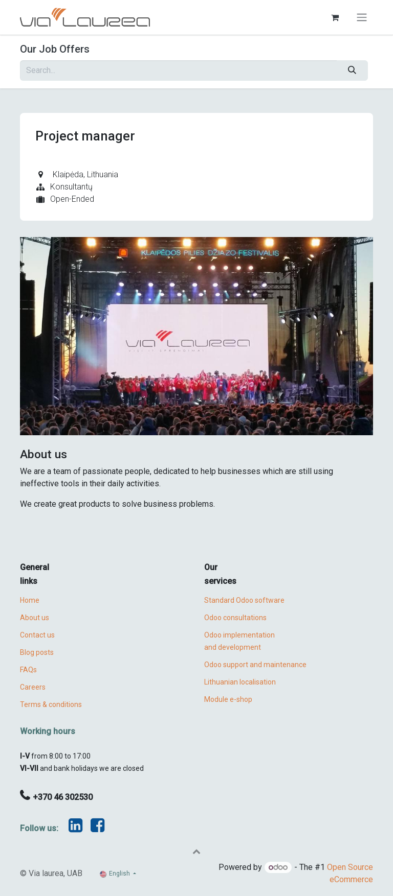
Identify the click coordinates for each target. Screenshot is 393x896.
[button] (196, 851)
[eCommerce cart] (334, 17)
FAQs (28, 670)
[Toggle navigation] (362, 17)
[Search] (352, 70)
